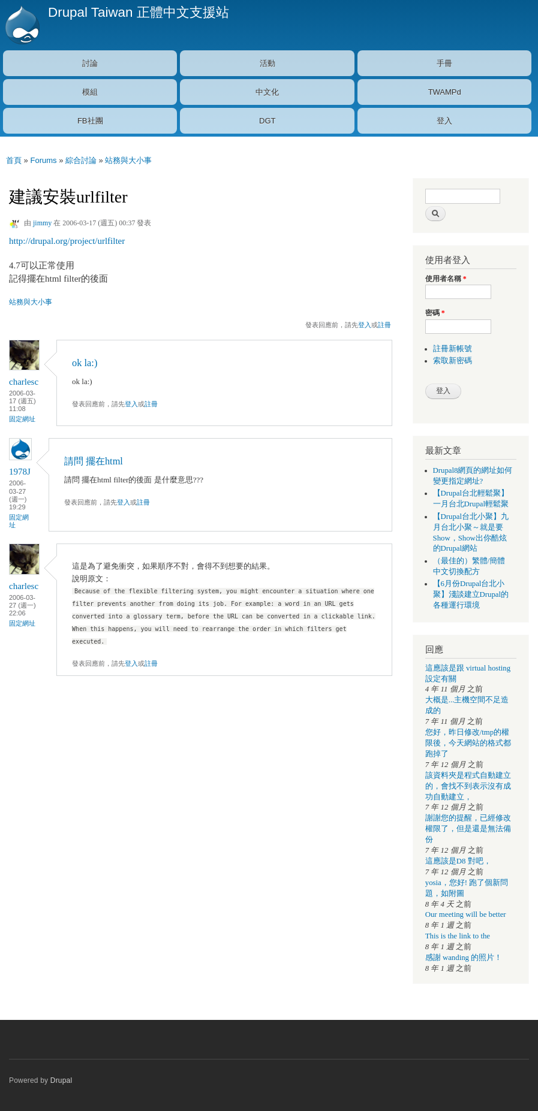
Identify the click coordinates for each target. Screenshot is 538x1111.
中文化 (267, 91)
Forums (43, 160)
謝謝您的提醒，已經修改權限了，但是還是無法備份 (468, 829)
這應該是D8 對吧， (458, 861)
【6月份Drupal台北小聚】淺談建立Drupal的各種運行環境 (471, 594)
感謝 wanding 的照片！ (463, 957)
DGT (267, 120)
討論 (90, 63)
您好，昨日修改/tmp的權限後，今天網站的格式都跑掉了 (468, 743)
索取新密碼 (452, 361)
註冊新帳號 (452, 349)
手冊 (444, 63)
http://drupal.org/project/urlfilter (67, 241)
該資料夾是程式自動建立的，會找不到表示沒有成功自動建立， (468, 786)
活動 (267, 63)
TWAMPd (444, 91)
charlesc (23, 382)
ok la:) (84, 363)
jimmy (42, 223)
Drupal (61, 1080)
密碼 (435, 313)
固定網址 (22, 418)
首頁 (14, 160)
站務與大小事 (128, 160)
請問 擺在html (93, 461)
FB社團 (90, 120)
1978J (20, 471)
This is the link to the (457, 936)
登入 (444, 120)
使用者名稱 (446, 278)
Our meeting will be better (465, 914)
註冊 (384, 324)
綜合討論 (81, 160)
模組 (90, 91)
